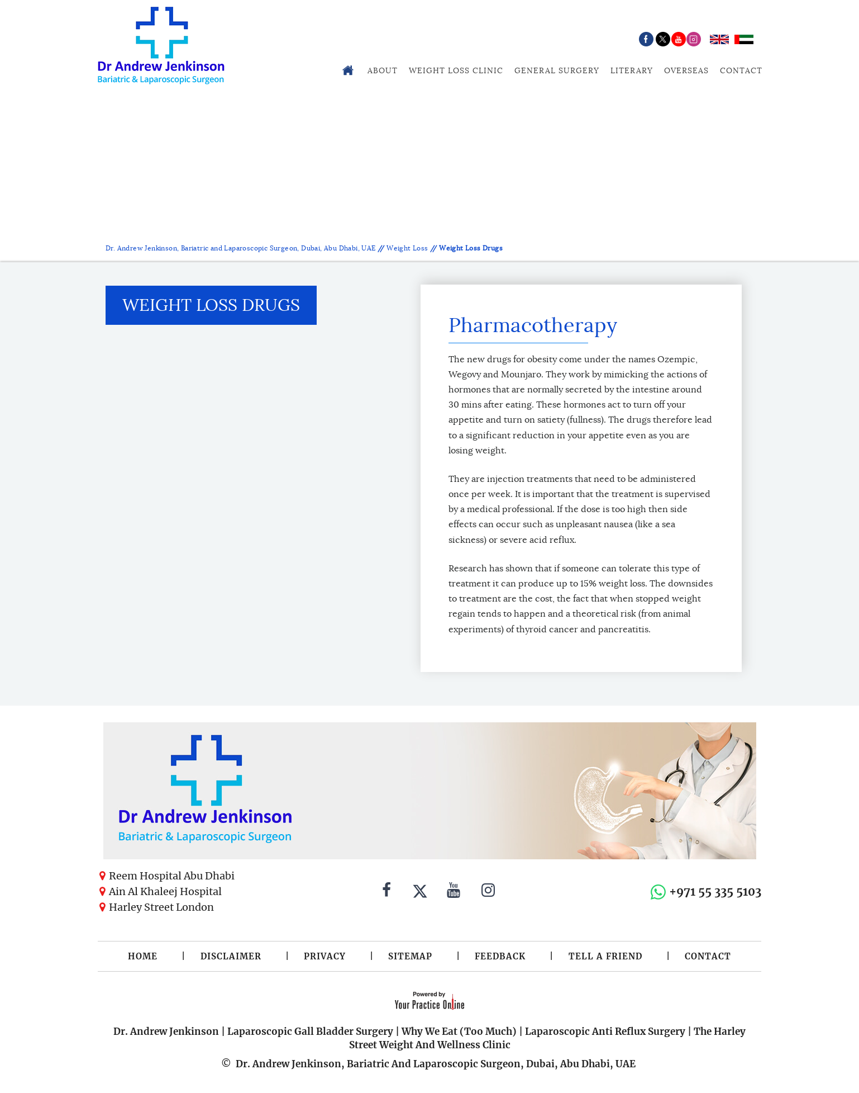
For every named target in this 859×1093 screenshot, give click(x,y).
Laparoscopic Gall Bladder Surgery (310, 1031)
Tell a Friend (605, 956)
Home (143, 956)
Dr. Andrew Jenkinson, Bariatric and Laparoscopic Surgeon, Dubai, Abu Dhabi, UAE (242, 248)
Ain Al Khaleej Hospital (165, 891)
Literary (631, 70)
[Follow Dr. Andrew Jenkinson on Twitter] (420, 891)
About (383, 70)
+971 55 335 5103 (715, 891)
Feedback (500, 956)
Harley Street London (161, 907)
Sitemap (410, 956)
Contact (741, 70)
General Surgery (556, 70)
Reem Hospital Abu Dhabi (172, 875)
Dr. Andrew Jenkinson (166, 1031)
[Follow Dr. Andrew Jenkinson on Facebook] (386, 891)
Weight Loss (407, 248)
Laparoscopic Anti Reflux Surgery (605, 1031)
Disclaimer (231, 956)
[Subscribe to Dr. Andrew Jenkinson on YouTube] (453, 891)
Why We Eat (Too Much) (459, 1031)
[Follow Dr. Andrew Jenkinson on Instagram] (488, 891)
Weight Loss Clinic (456, 70)
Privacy (325, 956)
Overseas (686, 70)
